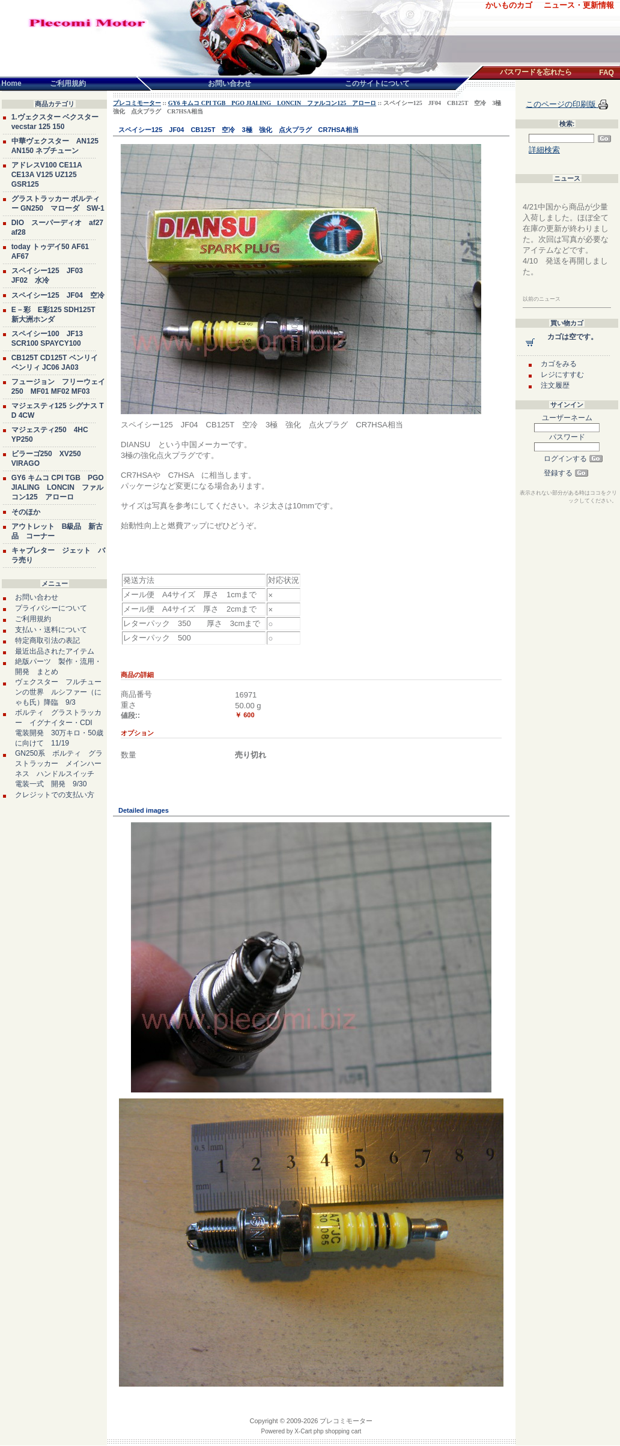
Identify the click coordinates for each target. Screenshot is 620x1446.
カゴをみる (559, 364)
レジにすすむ (562, 374)
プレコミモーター (137, 103)
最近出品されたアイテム (54, 651)
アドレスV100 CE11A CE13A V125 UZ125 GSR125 (46, 174)
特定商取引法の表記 (47, 640)
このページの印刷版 (562, 104)
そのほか (25, 512)
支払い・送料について (51, 629)
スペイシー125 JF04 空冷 (58, 295)
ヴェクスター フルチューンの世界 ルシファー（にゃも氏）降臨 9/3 (58, 692)
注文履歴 (555, 385)
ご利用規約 (33, 619)
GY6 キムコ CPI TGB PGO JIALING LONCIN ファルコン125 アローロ (57, 487)
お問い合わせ (36, 597)
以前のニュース (542, 299)
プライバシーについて (51, 608)
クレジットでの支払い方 (54, 795)
